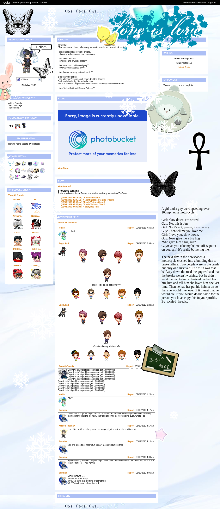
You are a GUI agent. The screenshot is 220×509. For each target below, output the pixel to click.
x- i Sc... (18, 232)
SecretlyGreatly (66, 366)
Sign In (212, 2)
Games (43, 2)
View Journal (64, 186)
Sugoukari (64, 243)
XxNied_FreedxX (67, 426)
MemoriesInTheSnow (194, 2)
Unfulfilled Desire (80, 198)
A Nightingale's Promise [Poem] (87, 200)
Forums (25, 2)
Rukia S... (36, 249)
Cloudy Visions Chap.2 (83, 202)
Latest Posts (184, 67)
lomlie (62, 228)
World (34, 2)
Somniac (63, 410)
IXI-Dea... (17, 249)
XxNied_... (36, 265)
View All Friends (16, 195)
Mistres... (17, 199)
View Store (63, 168)
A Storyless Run (80, 207)
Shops (15, 2)
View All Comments (67, 223)
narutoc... (36, 232)
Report (131, 228)
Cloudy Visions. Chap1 (83, 204)
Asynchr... (18, 216)
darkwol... (17, 265)
